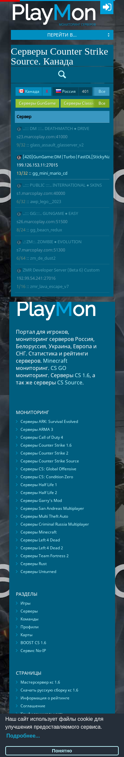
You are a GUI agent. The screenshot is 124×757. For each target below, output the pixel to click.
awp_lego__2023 (45, 201)
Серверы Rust (34, 563)
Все (102, 91)
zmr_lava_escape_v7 (49, 286)
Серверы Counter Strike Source (50, 461)
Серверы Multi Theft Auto (44, 516)
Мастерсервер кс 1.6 (40, 682)
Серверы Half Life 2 (39, 492)
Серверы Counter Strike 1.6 (46, 445)
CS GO (58, 368)
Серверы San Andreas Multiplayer (52, 508)
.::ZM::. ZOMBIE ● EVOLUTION (52, 242)
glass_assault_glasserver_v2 (57, 145)
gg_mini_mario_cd (49, 173)
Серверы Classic (79, 103)
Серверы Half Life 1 (39, 484)
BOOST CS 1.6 (33, 642)
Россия (72, 91)
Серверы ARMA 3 (37, 429)
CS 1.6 (82, 375)
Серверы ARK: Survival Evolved (49, 421)
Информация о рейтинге (45, 698)
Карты (26, 635)
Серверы (29, 611)
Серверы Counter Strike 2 (44, 453)
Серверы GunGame (37, 103)
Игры (25, 603)
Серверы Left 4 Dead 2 (42, 548)
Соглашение (33, 706)
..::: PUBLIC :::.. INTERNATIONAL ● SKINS (62, 185)
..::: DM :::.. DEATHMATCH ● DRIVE (56, 128)
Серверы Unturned (38, 571)
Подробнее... (23, 736)
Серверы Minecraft (39, 532)
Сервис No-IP (33, 650)
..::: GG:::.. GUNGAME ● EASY (50, 213)
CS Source (69, 382)
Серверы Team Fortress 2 (45, 556)
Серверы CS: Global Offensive (48, 469)
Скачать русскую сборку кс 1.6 (49, 690)
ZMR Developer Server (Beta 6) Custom (61, 270)
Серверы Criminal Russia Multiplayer (55, 524)
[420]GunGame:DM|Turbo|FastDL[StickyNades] (71, 157)
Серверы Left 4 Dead (40, 540)
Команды (29, 619)
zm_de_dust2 (43, 258)
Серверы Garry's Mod (41, 500)
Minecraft (55, 360)
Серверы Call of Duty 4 (42, 437)
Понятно (62, 750)
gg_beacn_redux (46, 230)
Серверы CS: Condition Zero (47, 477)
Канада (33, 91)
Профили (30, 627)
